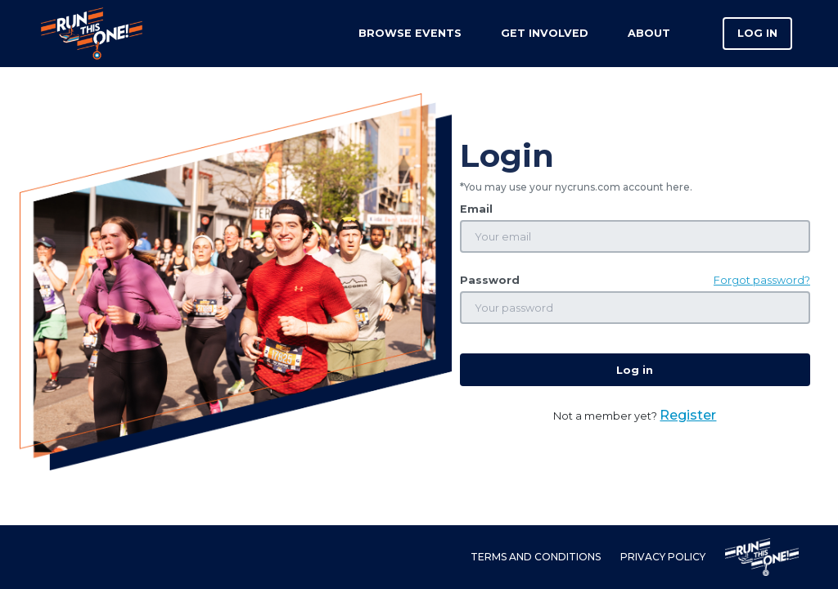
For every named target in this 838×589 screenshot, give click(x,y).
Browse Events (410, 33)
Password (490, 280)
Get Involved (544, 33)
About (649, 33)
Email (476, 209)
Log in (757, 33)
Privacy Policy (662, 557)
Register (688, 415)
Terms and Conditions (536, 557)
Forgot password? (762, 280)
